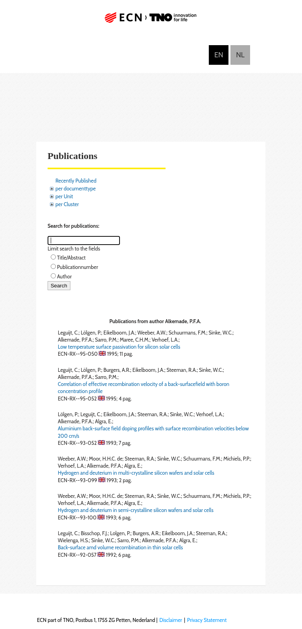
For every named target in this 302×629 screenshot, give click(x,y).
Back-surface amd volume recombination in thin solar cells (120, 547)
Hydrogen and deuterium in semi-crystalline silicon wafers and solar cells (136, 510)
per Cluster (67, 204)
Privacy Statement (207, 620)
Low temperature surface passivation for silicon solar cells (119, 347)
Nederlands (240, 55)
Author (64, 276)
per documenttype (75, 188)
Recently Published (75, 180)
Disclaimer (170, 620)
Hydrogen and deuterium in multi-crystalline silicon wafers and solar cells (136, 473)
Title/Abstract (71, 257)
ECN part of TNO (151, 20)
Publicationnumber (77, 267)
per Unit (64, 196)
